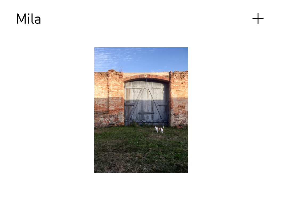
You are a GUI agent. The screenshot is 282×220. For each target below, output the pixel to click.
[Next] (193, 110)
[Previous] (60, 110)
